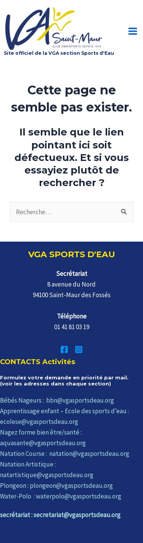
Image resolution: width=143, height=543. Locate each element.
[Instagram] (79, 350)
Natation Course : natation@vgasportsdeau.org (64, 453)
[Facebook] (64, 350)
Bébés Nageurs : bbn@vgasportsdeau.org (57, 400)
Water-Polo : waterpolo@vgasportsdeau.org (60, 496)
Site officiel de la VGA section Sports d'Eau (59, 53)
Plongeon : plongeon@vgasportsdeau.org (56, 485)
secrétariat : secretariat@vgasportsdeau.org (60, 515)
